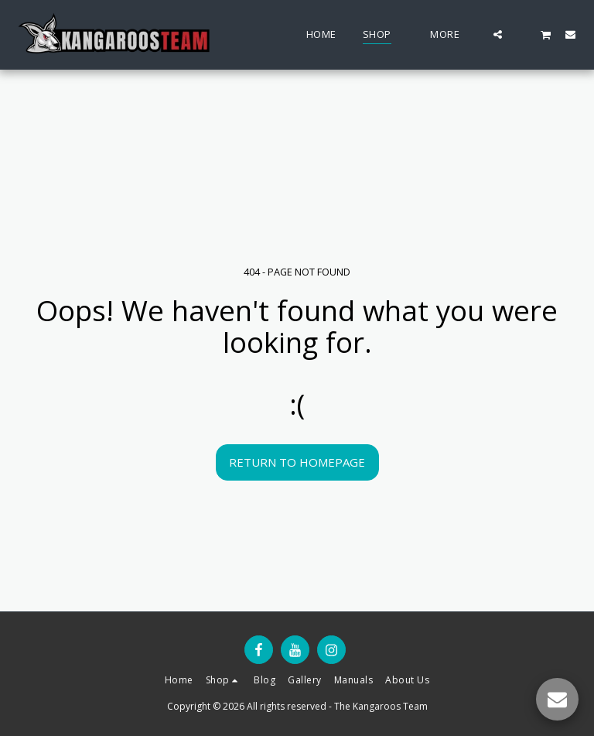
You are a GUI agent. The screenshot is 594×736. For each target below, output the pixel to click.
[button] (497, 34)
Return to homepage (297, 462)
